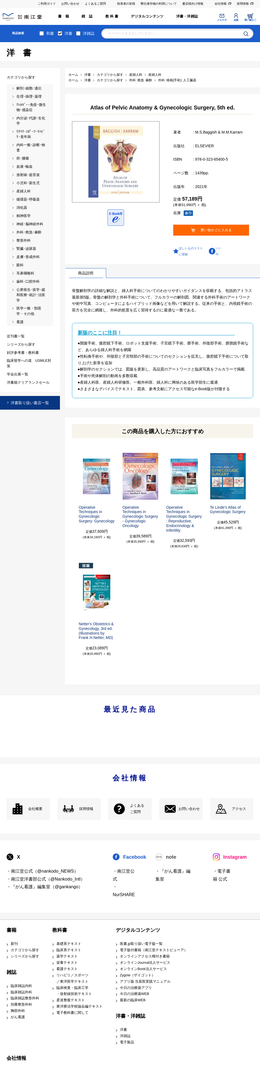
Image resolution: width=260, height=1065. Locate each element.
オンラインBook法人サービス (143, 969)
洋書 (68, 33)
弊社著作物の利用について (159, 3)
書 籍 (63, 16)
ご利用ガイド (47, 3)
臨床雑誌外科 (21, 992)
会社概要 (35, 809)
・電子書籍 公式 (221, 875)
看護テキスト (67, 969)
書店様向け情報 (192, 3)
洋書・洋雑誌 (187, 16)
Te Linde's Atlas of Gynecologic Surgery (227, 509)
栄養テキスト (67, 963)
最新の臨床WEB (133, 1000)
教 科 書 (111, 16)
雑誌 (11, 972)
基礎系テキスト (68, 944)
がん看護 (18, 1017)
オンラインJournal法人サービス (145, 963)
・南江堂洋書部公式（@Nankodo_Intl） (46, 879)
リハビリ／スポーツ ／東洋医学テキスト (72, 978)
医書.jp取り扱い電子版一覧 (141, 944)
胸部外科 (18, 1011)
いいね (218, 251)
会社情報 (221, 3)
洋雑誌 (88, 33)
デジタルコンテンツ (147, 16)
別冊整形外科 (21, 1004)
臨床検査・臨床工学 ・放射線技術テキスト (74, 991)
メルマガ (221, 20)
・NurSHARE (124, 890)
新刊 (14, 944)
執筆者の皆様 (126, 3)
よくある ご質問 (137, 809)
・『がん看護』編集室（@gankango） (45, 886)
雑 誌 (87, 16)
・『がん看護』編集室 (172, 875)
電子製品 (127, 1042)
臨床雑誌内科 (21, 986)
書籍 (11, 930)
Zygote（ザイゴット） (137, 975)
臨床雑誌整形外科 (25, 998)
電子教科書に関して (72, 1013)
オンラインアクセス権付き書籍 (145, 956)
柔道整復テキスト (70, 1000)
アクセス (239, 809)
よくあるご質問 (95, 3)
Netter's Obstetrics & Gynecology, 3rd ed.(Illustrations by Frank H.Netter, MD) (96, 631)
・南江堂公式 (124, 875)
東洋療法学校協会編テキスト (79, 1006)
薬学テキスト (67, 956)
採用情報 (243, 3)
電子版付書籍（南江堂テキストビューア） (153, 950)
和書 (50, 33)
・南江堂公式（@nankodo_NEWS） (43, 871)
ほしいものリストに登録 (191, 251)
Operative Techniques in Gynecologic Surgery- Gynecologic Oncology (140, 516)
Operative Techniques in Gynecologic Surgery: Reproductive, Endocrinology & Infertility (184, 518)
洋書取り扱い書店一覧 (30, 403)
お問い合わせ (70, 3)
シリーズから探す (25, 956)
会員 (236, 20)
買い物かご (250, 20)
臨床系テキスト (68, 950)
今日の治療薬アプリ (136, 988)
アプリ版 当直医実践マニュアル (145, 981)
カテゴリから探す (25, 950)
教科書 (59, 930)
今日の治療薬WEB (134, 994)
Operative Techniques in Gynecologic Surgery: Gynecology (97, 514)
